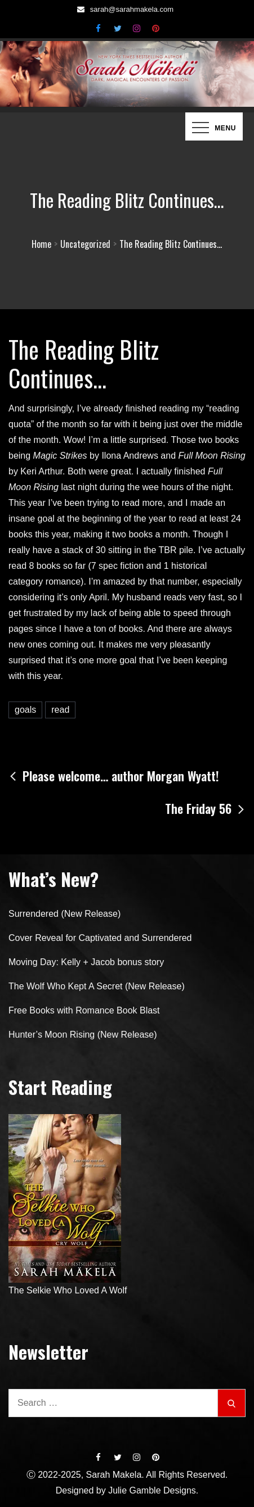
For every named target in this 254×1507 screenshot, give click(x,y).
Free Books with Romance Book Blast (84, 1010)
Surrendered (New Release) (64, 913)
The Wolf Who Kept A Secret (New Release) (96, 986)
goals (25, 709)
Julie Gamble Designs (152, 1490)
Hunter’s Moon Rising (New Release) (82, 1034)
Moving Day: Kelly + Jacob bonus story (86, 962)
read (60, 709)
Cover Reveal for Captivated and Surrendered (100, 938)
